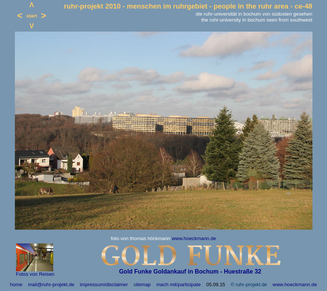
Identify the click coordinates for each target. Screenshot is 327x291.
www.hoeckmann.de (194, 238)
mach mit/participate (178, 284)
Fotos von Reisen (35, 274)
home (16, 284)
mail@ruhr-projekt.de (51, 284)
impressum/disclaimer (104, 284)
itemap (143, 284)
